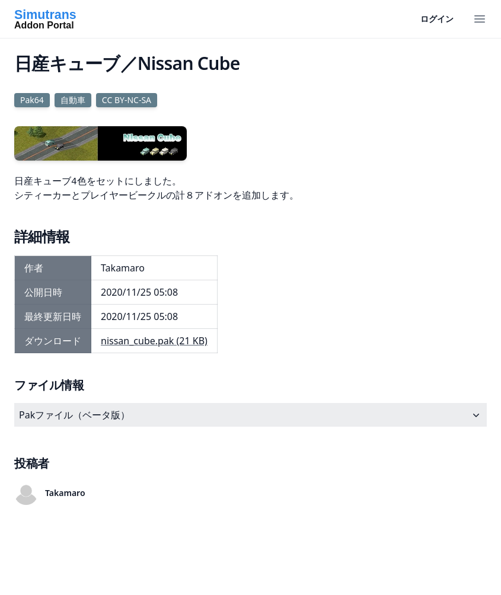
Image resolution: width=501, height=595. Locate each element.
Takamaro (65, 492)
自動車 (72, 99)
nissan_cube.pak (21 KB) (154, 340)
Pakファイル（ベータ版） (250, 414)
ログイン (437, 18)
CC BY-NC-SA (126, 99)
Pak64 (32, 99)
